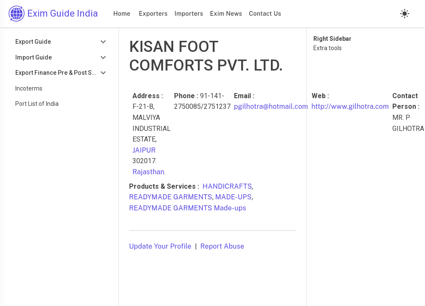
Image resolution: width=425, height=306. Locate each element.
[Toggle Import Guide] (59, 58)
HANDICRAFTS (227, 186)
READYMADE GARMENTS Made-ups (187, 208)
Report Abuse (222, 246)
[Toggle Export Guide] (59, 42)
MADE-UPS (233, 197)
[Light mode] (404, 13)
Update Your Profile (160, 246)
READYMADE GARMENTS (170, 197)
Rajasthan (148, 172)
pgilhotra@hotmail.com (271, 106)
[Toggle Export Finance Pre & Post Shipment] (59, 73)
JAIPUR (144, 150)
